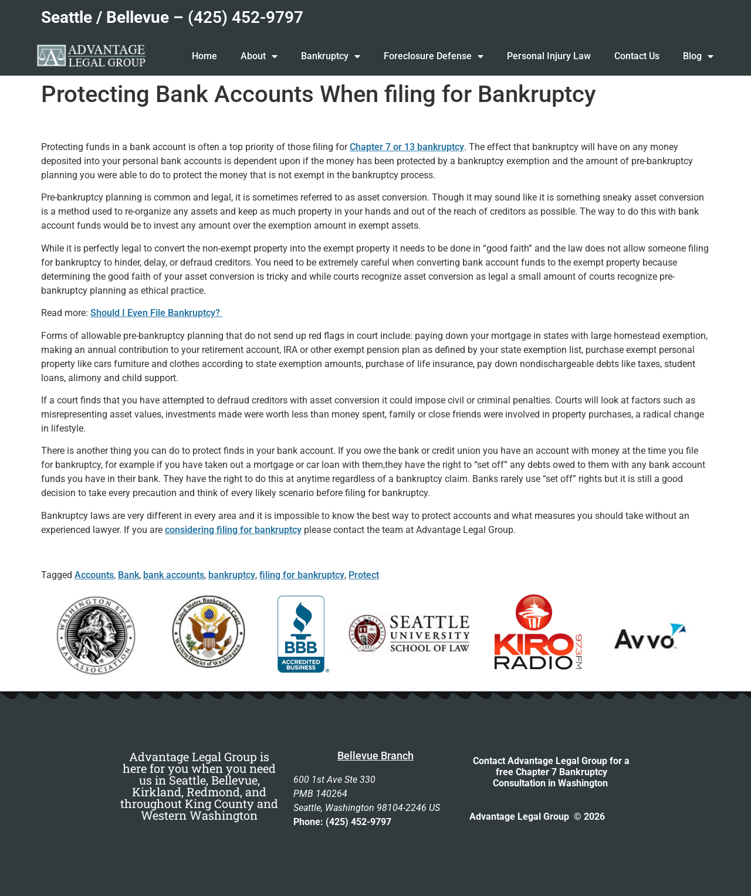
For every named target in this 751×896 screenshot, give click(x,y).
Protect (364, 575)
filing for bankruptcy (301, 575)
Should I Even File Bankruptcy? (156, 312)
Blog (698, 56)
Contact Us (636, 56)
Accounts (94, 575)
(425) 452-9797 (245, 17)
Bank (128, 575)
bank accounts (173, 575)
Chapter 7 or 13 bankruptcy (407, 146)
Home (204, 56)
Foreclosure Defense (433, 56)
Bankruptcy (330, 56)
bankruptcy (231, 575)
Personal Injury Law (549, 56)
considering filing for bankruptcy (233, 529)
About (259, 56)
